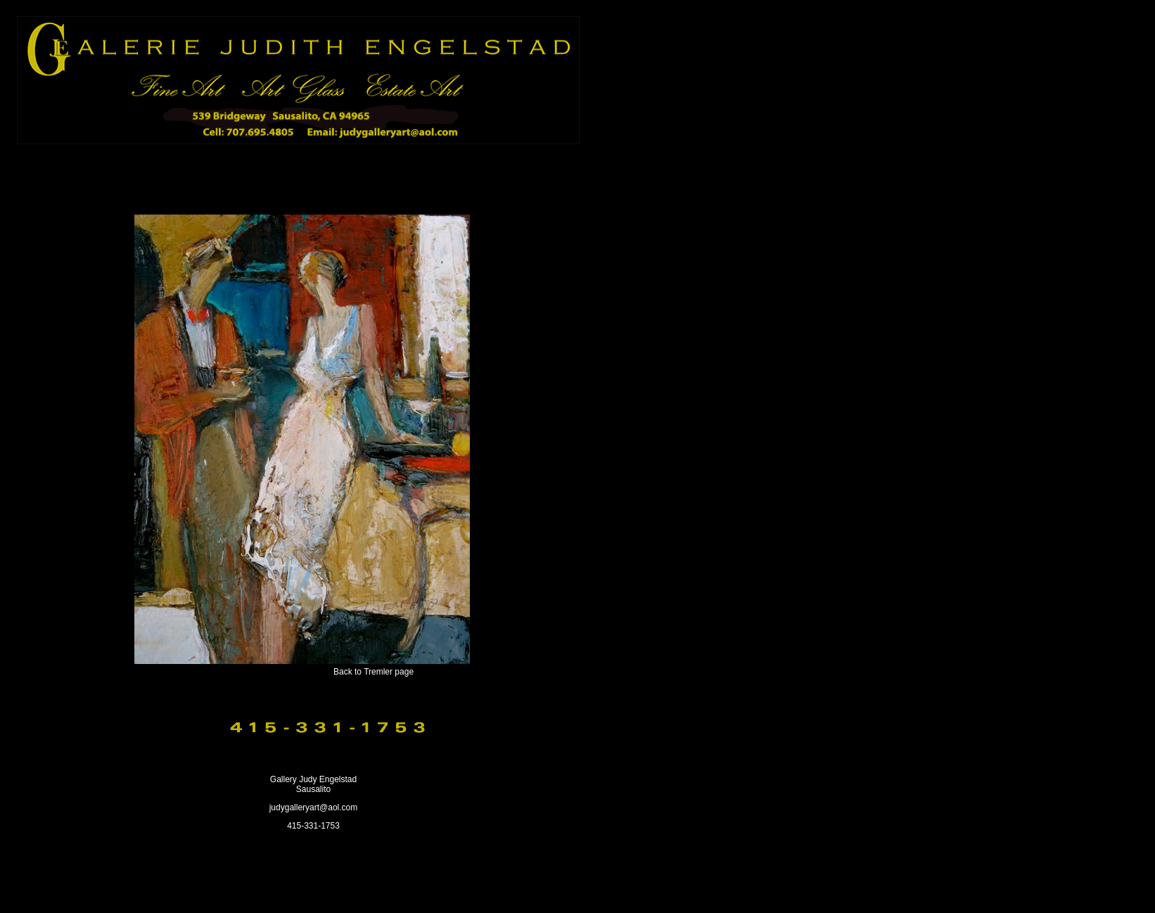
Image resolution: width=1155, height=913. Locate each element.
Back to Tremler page (373, 672)
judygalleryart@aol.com (313, 807)
